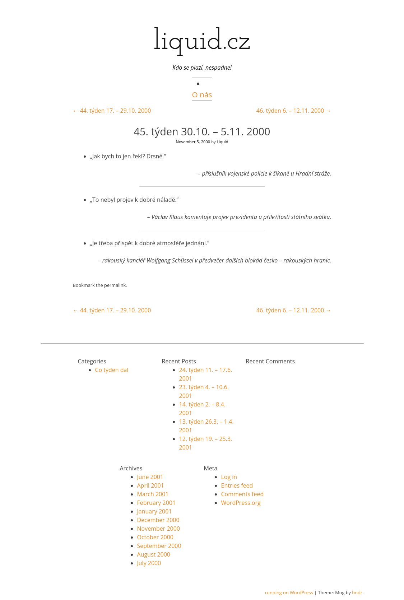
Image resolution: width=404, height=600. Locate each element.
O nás (202, 94)
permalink (115, 285)
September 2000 (159, 546)
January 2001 (154, 511)
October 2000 (155, 537)
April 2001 (150, 485)
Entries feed (237, 485)
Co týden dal (112, 370)
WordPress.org (241, 503)
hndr (357, 592)
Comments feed (242, 494)
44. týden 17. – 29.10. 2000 (112, 111)
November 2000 (158, 528)
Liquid (222, 141)
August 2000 (154, 554)
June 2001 (150, 477)
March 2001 (153, 494)
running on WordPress (289, 592)
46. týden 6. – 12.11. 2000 (293, 111)
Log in (229, 477)
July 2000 (149, 563)
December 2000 (158, 520)
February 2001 (156, 503)
